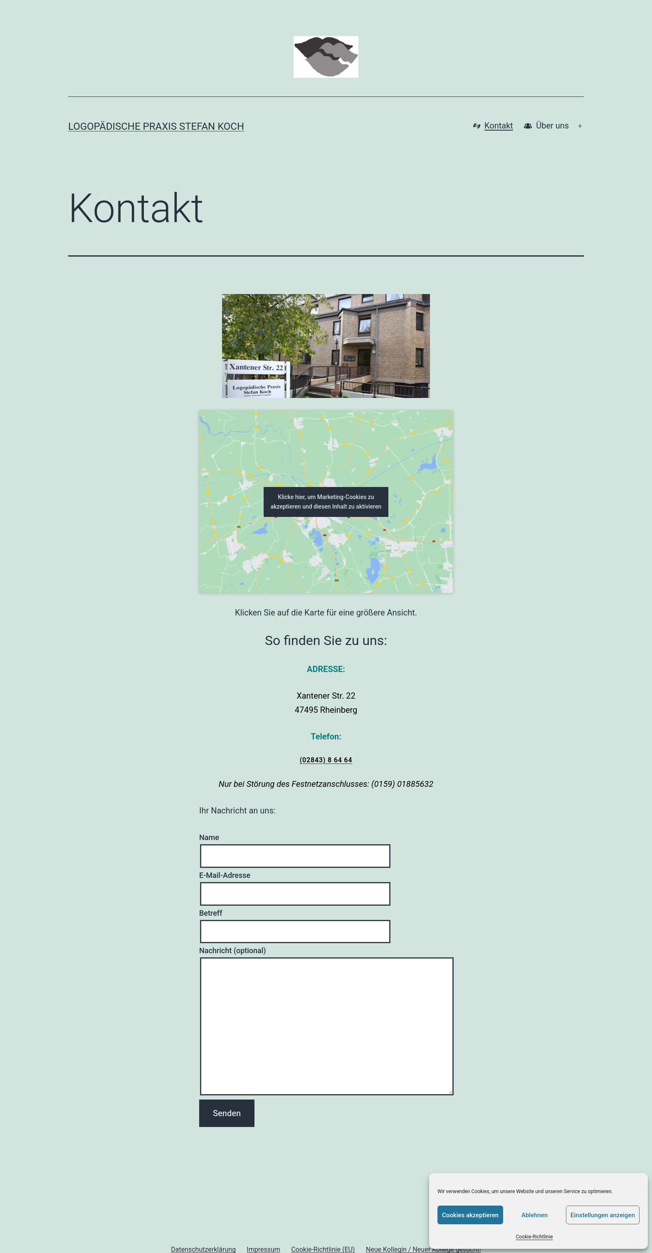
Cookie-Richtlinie (534, 1237)
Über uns (546, 126)
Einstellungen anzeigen (602, 1215)
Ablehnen (534, 1215)
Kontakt (493, 126)
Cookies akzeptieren (470, 1215)
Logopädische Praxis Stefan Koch (156, 126)
